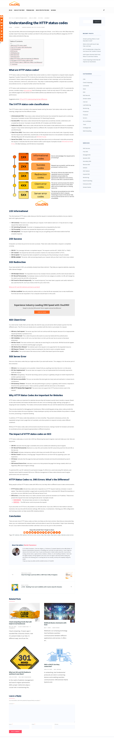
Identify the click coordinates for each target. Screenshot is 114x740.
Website (56, 727)
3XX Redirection (15, 53)
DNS (20, 677)
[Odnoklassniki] (40, 532)
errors (38, 535)
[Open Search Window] (104, 10)
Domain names (87, 98)
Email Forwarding (87, 180)
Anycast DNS (86, 174)
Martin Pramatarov (21, 18)
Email (33, 727)
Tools (84, 124)
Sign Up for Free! (19, 10)
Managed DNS (87, 154)
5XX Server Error (15, 56)
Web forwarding (26, 677)
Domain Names (87, 187)
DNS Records (86, 95)
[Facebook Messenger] (51, 532)
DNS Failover (86, 171)
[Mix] (43, 532)
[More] (59, 532)
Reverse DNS (86, 164)
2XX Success (14, 51)
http (42, 535)
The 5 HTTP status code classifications (21, 47)
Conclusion (14, 64)
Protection (86, 111)
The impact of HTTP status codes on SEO (22, 60)
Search (97, 21)
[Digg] (57, 532)
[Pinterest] (35, 532)
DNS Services (86, 148)
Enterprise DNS (87, 184)
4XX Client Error (15, 54)
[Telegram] (46, 532)
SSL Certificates (87, 121)
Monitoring (56, 628)
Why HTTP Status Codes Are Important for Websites (25, 58)
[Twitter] (27, 532)
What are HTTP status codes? (19, 45)
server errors (70, 535)
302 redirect (23, 535)
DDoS (84, 88)
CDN (84, 79)
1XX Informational (16, 49)
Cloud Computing (23, 627)
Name (11, 727)
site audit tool (28, 90)
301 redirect (15, 535)
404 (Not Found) (41, 137)
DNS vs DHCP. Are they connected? (51, 666)
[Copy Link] (54, 532)
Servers (59, 670)
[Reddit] (32, 532)
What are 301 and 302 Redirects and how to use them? (20, 674)
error (35, 535)
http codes (47, 535)
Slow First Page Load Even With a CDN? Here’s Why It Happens (41, 574)
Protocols (85, 114)
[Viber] (48, 532)
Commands (86, 85)
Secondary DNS (87, 161)
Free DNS (85, 151)
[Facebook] (24, 532)
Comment (11, 706)
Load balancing (87, 105)
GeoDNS (53, 10)
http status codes (56, 535)
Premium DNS (30, 10)
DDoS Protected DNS (42, 10)
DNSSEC (85, 167)
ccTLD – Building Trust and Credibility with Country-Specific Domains (40, 587)
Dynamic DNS (86, 158)
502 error (30, 535)
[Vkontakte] (38, 532)
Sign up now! (42, 312)
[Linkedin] (30, 532)
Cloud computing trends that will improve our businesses (20, 623)
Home (10, 27)
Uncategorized (87, 127)
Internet (47, 18)
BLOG (10, 10)
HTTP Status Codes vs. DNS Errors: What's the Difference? (27, 62)
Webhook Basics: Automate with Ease (55, 624)
